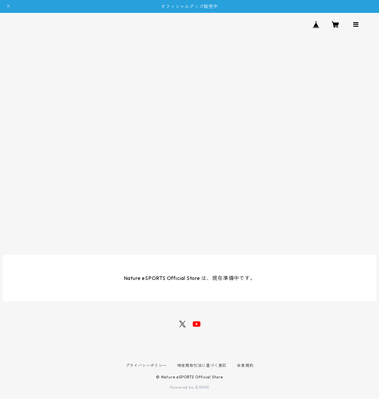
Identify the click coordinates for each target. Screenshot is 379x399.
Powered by (189, 387)
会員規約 (245, 365)
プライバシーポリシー (146, 365)
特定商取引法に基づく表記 (202, 365)
